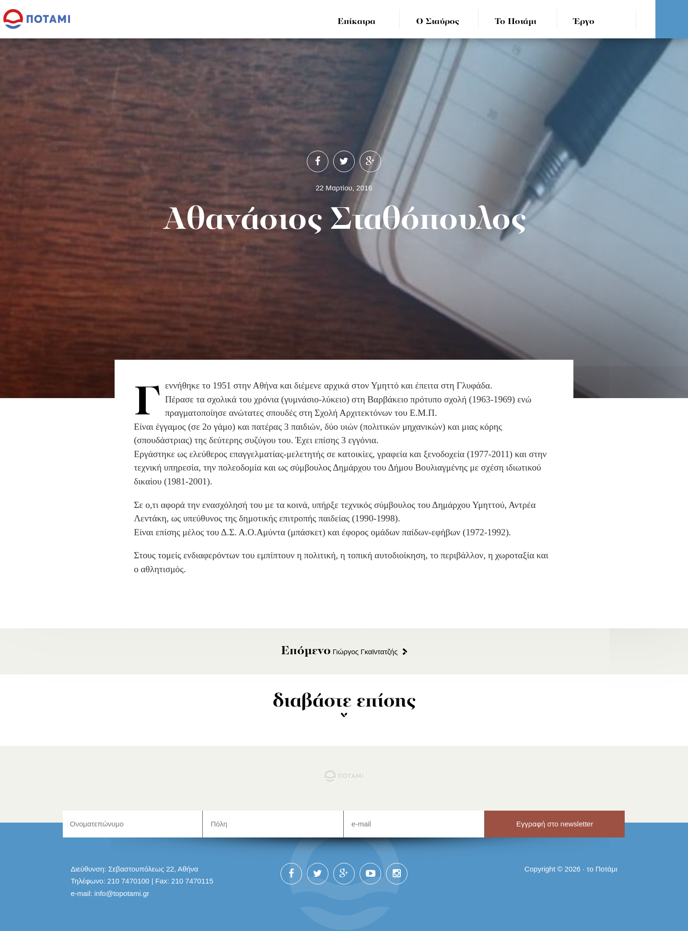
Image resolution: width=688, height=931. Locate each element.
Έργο (584, 21)
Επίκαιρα (356, 21)
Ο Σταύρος (437, 21)
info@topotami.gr (122, 893)
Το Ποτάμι (515, 21)
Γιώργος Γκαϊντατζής (339, 652)
